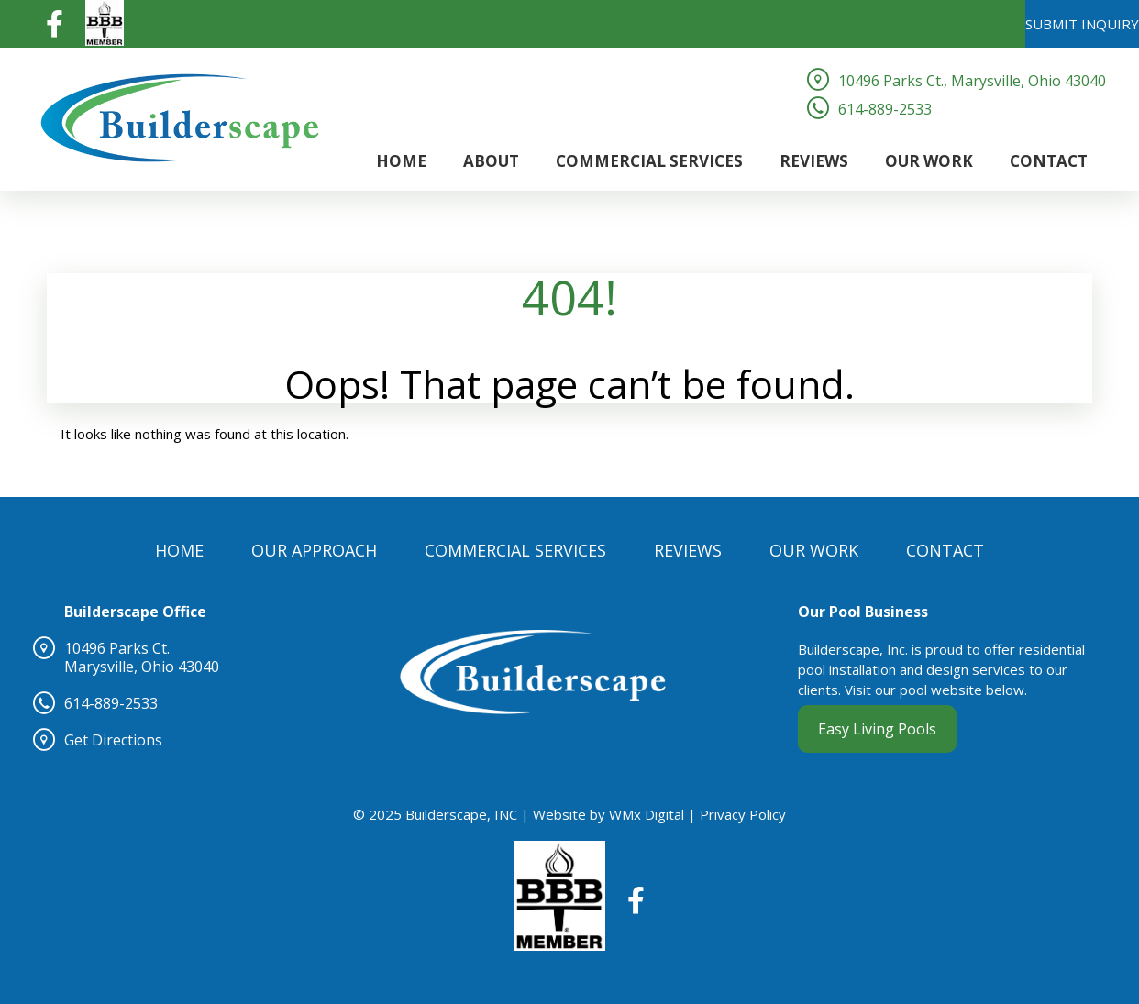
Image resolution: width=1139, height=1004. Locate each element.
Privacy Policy (743, 814)
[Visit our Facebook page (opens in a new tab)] (54, 21)
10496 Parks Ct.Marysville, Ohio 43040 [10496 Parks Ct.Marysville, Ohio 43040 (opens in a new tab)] (141, 657)
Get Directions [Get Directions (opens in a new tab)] (113, 740)
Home (401, 160)
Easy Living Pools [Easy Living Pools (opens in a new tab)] (877, 729)
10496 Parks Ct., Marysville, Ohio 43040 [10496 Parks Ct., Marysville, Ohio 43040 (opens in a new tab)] (972, 81)
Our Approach (314, 550)
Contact (1049, 160)
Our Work (929, 160)
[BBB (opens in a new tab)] (104, 21)
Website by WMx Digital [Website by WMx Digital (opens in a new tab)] (608, 814)
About (491, 160)
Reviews (814, 160)
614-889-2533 (885, 109)
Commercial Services (649, 160)
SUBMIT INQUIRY (1082, 24)
